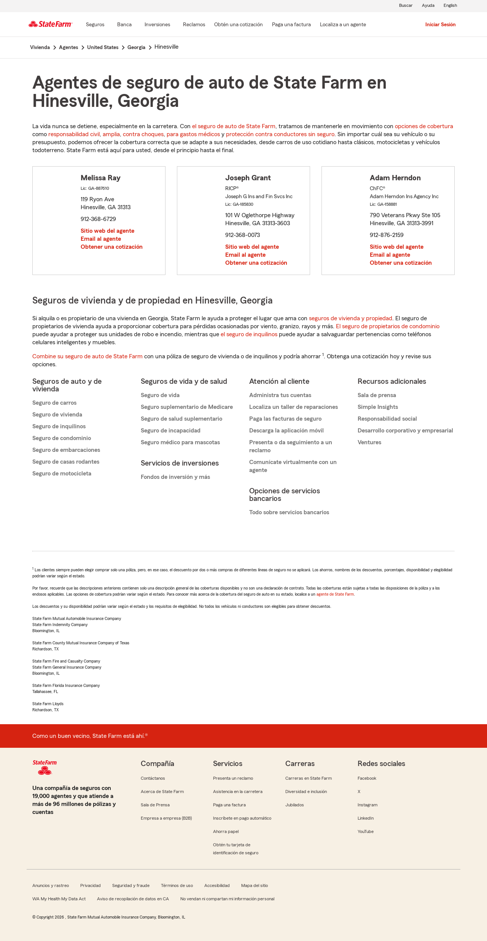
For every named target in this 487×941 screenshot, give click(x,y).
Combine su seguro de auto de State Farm (87, 356)
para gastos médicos (193, 134)
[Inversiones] (157, 25)
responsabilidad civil (74, 134)
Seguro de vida (160, 395)
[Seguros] (95, 25)
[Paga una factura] (291, 25)
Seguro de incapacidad (171, 431)
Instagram (367, 805)
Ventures (369, 442)
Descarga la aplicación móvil (286, 431)
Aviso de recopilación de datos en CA (133, 898)
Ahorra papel (226, 831)
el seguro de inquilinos (249, 334)
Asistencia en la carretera (238, 791)
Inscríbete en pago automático (242, 818)
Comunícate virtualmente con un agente (293, 466)
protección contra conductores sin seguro (280, 134)
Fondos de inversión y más (175, 477)
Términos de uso (177, 885)
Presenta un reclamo (233, 778)
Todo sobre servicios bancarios (289, 512)
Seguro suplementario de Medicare (187, 407)
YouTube (366, 831)
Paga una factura (229, 805)
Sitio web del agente (107, 231)
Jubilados (294, 805)
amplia (111, 134)
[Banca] (124, 25)
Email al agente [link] (101, 239)
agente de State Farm (335, 594)
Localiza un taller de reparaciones (293, 407)
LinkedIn (366, 818)
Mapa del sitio (254, 885)
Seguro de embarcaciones (66, 450)
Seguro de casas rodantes (65, 462)
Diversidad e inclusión (306, 791)
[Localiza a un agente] (343, 25)
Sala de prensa (377, 395)
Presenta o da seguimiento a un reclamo (290, 446)
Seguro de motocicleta (61, 473)
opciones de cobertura (424, 126)
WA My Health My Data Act (59, 898)
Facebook (367, 778)
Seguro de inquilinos (59, 426)
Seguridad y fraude (131, 885)
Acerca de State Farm (162, 791)
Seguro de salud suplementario (181, 419)
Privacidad (90, 885)
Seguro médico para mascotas (180, 442)
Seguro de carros (54, 403)
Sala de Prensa (155, 805)
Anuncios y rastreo (50, 885)
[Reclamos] (194, 25)
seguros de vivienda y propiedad (350, 318)
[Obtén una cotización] (238, 25)
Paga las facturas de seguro (285, 419)
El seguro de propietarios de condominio (387, 326)
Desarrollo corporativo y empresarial (405, 431)
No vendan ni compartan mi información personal (227, 898)
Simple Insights (378, 407)
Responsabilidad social (387, 419)
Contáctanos (153, 778)
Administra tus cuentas (280, 395)
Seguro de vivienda (57, 415)
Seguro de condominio (61, 438)
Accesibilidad (217, 885)
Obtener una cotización (112, 247)
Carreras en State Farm (308, 778)
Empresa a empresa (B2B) (166, 818)
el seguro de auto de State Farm (233, 126)
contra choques (143, 134)
